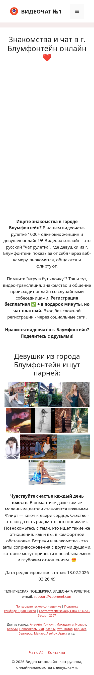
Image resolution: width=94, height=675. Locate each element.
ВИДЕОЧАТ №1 (41, 11)
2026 (20, 661)
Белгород (25, 633)
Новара (80, 624)
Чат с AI (36, 652)
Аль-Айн (36, 624)
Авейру (51, 633)
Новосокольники (31, 629)
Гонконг (49, 624)
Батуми (12, 629)
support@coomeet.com (53, 596)
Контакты (56, 652)
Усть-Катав (65, 629)
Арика (62, 633)
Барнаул (80, 629)
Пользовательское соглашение (38, 606)
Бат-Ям (51, 629)
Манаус (39, 633)
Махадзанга (65, 624)
